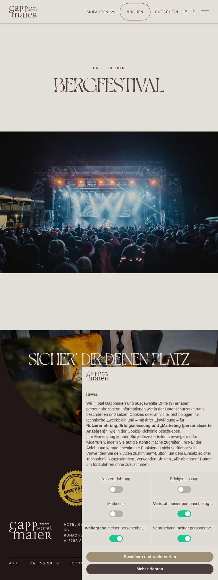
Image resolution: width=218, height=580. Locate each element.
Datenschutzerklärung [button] (184, 409)
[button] (101, 12)
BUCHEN (135, 12)
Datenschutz (44, 563)
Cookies (80, 563)
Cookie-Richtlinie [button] (142, 431)
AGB (13, 563)
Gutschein (166, 12)
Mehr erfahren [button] (150, 569)
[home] (23, 12)
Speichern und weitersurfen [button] (150, 556)
